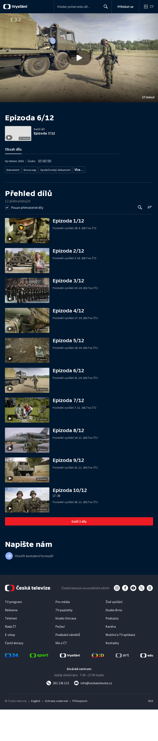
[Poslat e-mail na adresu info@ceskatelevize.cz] (93, 714)
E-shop (10, 666)
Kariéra (111, 658)
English (35, 732)
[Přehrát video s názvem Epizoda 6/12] (79, 57)
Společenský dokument (54, 195)
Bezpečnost (122, 195)
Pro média (62, 633)
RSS (150, 732)
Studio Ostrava (65, 650)
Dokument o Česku (82, 195)
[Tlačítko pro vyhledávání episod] (140, 239)
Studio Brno (114, 641)
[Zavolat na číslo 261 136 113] (57, 714)
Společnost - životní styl (20, 201)
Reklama (11, 641)
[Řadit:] (149, 238)
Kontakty (112, 674)
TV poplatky (63, 641)
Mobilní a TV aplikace (120, 666)
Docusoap (30, 195)
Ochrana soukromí (56, 732)
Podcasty (112, 650)
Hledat (104, 8)
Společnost (105, 195)
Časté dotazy (14, 674)
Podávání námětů (67, 666)
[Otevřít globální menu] (148, 6)
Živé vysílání (114, 633)
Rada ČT (10, 658)
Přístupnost (79, 732)
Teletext (11, 650)
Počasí (60, 658)
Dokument (13, 195)
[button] (79, 57)
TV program (13, 633)
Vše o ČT (61, 674)
